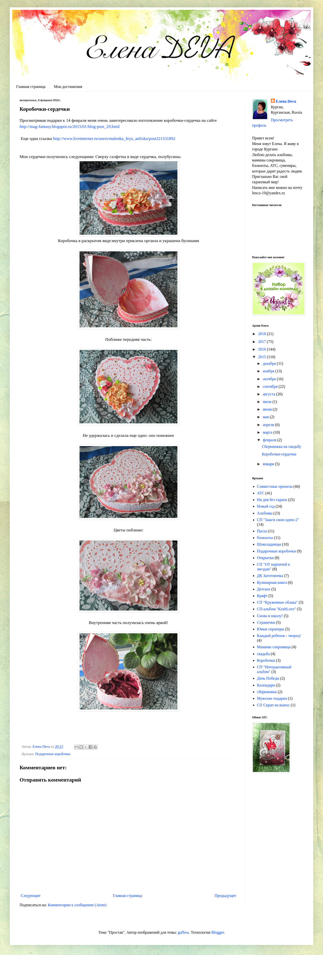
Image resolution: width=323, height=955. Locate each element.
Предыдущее (225, 896)
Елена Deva (286, 101)
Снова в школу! (270, 616)
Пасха (262, 531)
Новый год (266, 506)
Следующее (30, 896)
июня (268, 409)
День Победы (268, 678)
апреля (269, 425)
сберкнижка (267, 692)
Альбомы (265, 513)
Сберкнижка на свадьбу (281, 446)
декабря (270, 363)
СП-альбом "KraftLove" (276, 609)
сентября (271, 386)
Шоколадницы (269, 544)
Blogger (217, 932)
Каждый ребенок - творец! (279, 636)
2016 (262, 349)
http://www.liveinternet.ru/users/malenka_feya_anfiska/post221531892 (114, 138)
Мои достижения (68, 87)
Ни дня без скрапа (272, 500)
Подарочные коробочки (52, 754)
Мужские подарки (272, 698)
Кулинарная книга (272, 582)
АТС (261, 493)
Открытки (265, 558)
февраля (270, 440)
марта (268, 432)
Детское (263, 589)
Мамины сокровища (274, 647)
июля (267, 402)
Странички (266, 622)
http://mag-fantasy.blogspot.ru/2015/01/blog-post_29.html (70, 126)
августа (269, 394)
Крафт (262, 596)
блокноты (265, 538)
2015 (262, 357)
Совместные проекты (274, 486)
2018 (262, 334)
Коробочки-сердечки (279, 454)
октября (270, 379)
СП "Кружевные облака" (277, 602)
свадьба (263, 654)
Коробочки (266, 660)
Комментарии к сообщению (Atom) (77, 905)
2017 (262, 342)
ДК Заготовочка (270, 576)
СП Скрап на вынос (273, 705)
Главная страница (31, 87)
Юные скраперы (270, 629)
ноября (269, 371)
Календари (266, 685)
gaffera (183, 932)
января (269, 464)
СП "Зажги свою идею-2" (278, 520)
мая (266, 417)
